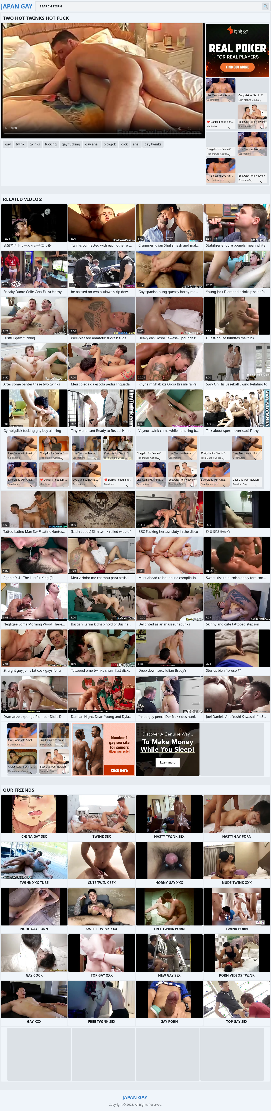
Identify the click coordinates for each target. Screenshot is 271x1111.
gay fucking (71, 144)
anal (136, 144)
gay (8, 144)
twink (20, 144)
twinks (35, 144)
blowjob (110, 144)
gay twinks (152, 144)
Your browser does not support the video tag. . (103, 80)
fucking (50, 144)
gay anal (92, 144)
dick (124, 144)
